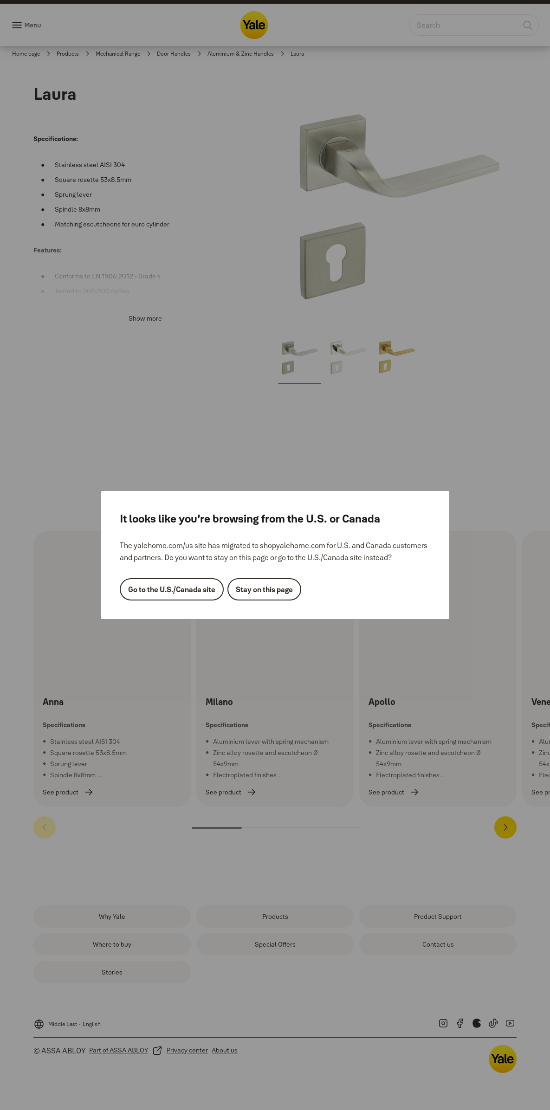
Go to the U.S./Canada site (171, 589)
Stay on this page (264, 589)
